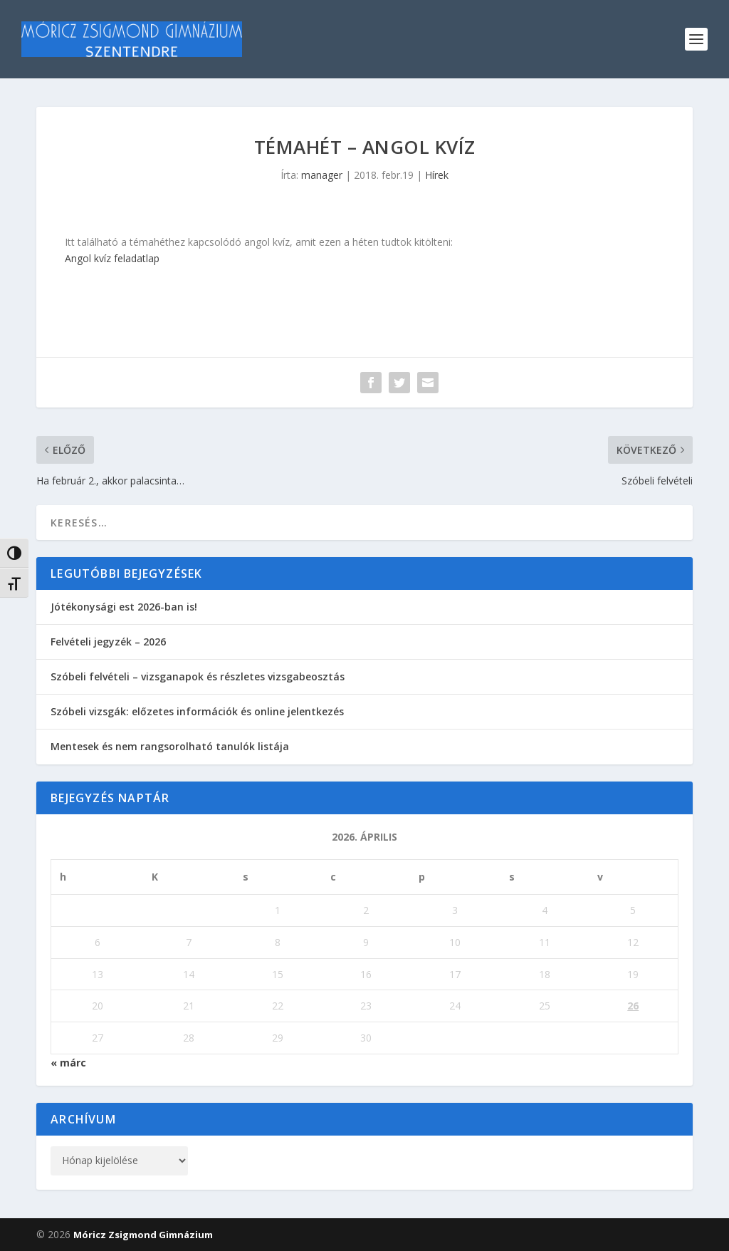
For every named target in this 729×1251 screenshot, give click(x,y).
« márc (68, 1062)
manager (321, 175)
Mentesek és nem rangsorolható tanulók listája (170, 746)
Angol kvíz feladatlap (112, 258)
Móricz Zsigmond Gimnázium (143, 1234)
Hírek (437, 175)
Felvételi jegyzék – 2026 (108, 641)
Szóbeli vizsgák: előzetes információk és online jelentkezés (197, 711)
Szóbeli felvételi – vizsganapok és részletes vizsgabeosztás (198, 676)
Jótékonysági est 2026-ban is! (124, 606)
